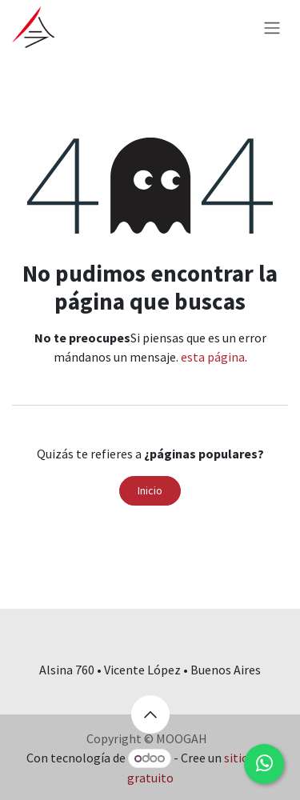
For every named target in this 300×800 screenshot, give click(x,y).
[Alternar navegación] (272, 27)
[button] (150, 714)
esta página (213, 357)
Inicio (150, 490)
